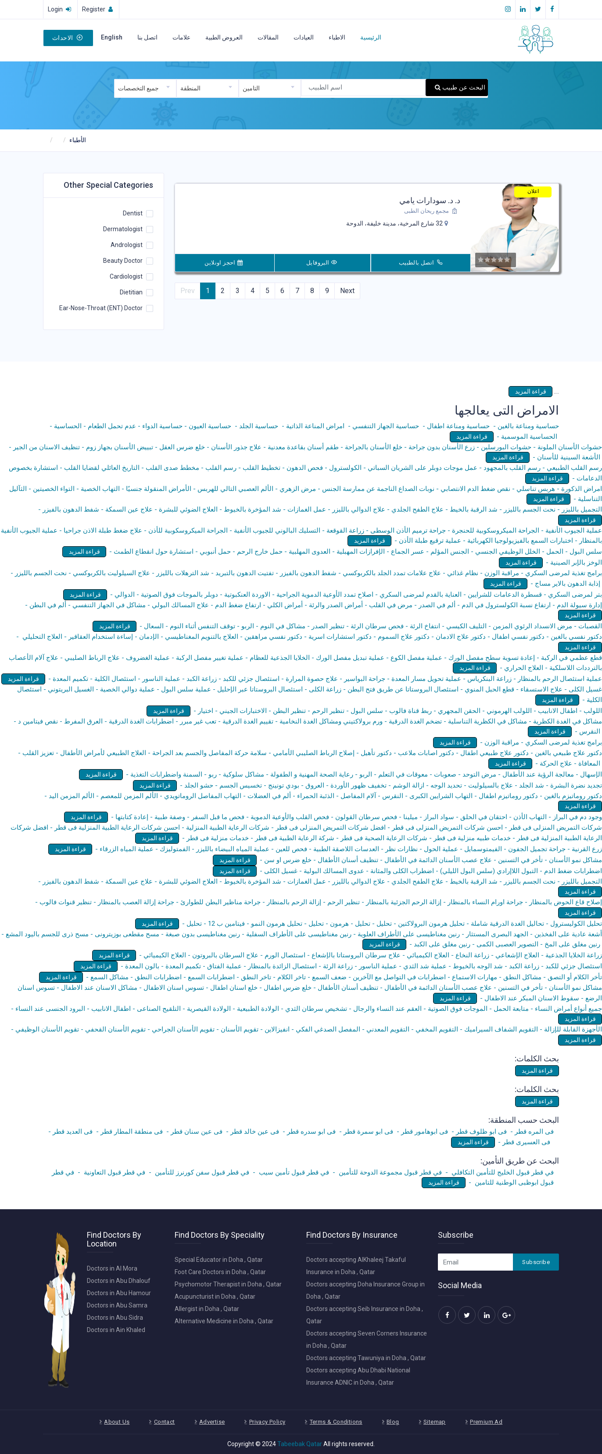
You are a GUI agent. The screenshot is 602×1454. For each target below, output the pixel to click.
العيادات (304, 37)
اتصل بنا (147, 37)
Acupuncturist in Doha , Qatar (215, 1296)
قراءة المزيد (530, 391)
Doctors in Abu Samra (117, 1305)
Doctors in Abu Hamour (119, 1292)
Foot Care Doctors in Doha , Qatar (220, 1271)
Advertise (212, 1421)
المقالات (268, 37)
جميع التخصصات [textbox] (138, 88)
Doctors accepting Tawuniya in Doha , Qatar (366, 1357)
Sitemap (434, 1421)
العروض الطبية (224, 37)
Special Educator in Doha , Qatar (219, 1259)
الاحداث (67, 37)
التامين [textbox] (251, 88)
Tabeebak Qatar (299, 1443)
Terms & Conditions (336, 1421)
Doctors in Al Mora (112, 1268)
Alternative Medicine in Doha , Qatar (224, 1321)
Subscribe (536, 1262)
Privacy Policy (267, 1421)
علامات (181, 37)
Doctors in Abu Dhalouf (118, 1280)
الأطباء (77, 139)
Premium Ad (486, 1421)
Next (347, 291)
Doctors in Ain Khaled (116, 1329)
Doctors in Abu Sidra (115, 1317)
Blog (393, 1421)
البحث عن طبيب (460, 87)
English (111, 37)
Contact (164, 1421)
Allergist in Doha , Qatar (207, 1308)
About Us (116, 1421)
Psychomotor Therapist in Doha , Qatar (228, 1284)
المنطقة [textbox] (190, 88)
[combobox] (145, 88)
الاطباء (337, 37)
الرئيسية (370, 37)
